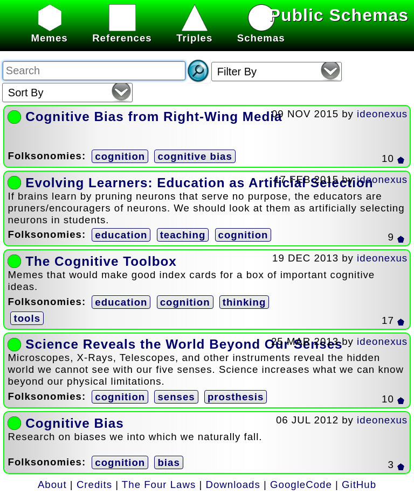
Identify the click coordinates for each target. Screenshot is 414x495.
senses (176, 396)
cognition (120, 156)
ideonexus (382, 113)
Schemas (261, 32)
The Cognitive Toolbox (101, 261)
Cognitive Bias (74, 423)
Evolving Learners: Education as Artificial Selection (199, 182)
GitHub (359, 484)
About (52, 484)
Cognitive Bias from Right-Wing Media (153, 116)
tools (26, 318)
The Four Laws (159, 484)
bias (168, 462)
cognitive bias (194, 156)
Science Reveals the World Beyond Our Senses (183, 344)
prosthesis (236, 396)
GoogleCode (301, 484)
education (121, 235)
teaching (183, 235)
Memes (49, 32)
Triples (194, 32)
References (122, 32)
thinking (244, 302)
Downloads (233, 484)
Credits (94, 484)
